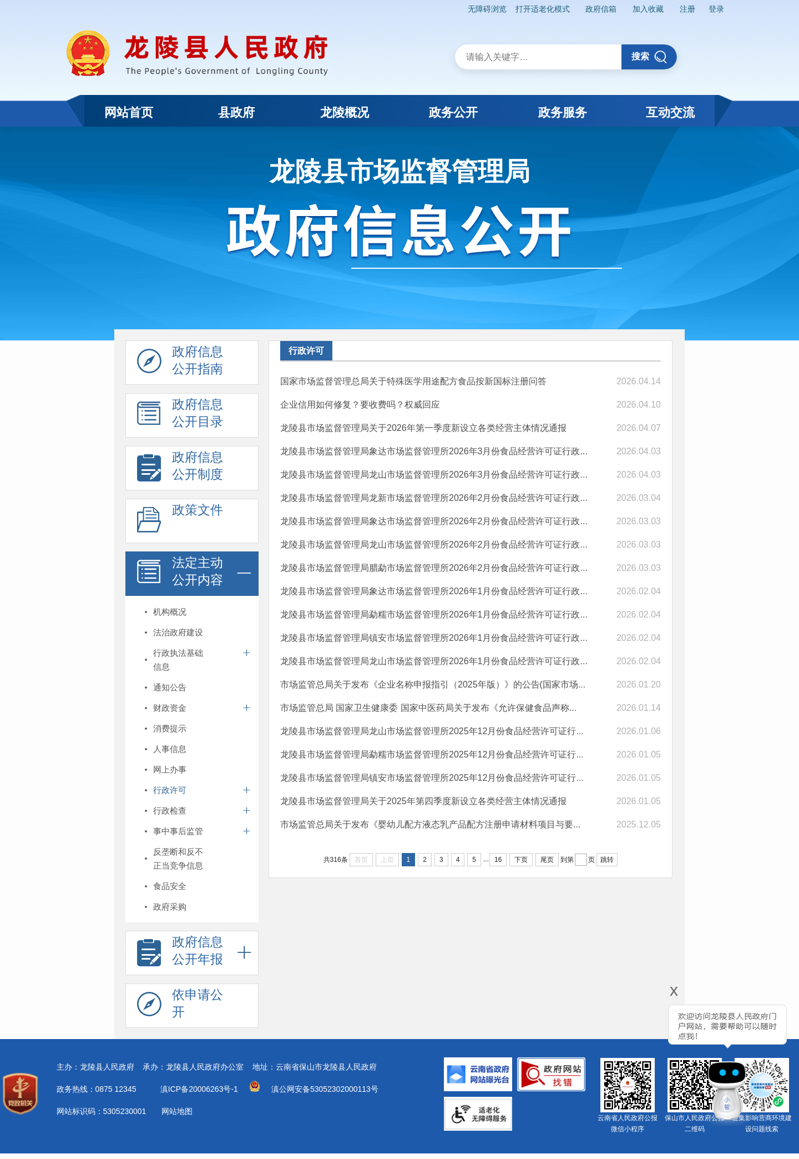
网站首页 (128, 112)
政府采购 (169, 906)
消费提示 (169, 728)
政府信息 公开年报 (180, 953)
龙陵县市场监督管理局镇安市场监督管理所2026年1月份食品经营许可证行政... (434, 638)
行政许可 (169, 790)
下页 (521, 860)
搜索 (649, 57)
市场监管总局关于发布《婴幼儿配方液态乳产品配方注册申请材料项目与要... (430, 824)
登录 (716, 8)
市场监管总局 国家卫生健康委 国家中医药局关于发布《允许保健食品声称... (428, 708)
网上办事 (169, 769)
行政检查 (169, 810)
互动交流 (670, 112)
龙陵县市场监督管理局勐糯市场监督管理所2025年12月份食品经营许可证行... (432, 754)
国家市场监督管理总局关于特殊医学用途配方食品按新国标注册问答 (413, 381)
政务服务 (562, 112)
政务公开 (453, 112)
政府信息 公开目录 (180, 416)
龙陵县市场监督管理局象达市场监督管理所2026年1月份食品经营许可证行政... (434, 591)
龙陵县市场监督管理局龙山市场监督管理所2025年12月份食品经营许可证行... (432, 731)
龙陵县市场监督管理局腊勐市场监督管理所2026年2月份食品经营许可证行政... (434, 568)
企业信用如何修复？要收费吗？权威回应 (360, 404)
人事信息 (169, 749)
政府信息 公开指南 (180, 363)
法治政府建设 (178, 632)
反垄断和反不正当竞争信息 (178, 858)
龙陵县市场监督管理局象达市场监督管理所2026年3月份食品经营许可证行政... (434, 451)
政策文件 (180, 521)
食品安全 (169, 886)
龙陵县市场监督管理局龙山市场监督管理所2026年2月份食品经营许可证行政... (434, 544)
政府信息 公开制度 (180, 469)
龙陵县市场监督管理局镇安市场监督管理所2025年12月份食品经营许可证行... (432, 777)
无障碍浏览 (487, 8)
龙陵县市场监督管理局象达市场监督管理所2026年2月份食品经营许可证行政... (434, 521)
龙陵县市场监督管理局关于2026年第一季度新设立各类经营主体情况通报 (423, 428)
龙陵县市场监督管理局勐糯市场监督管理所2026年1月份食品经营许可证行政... (434, 614)
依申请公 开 (180, 1006)
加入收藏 (648, 8)
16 (498, 860)
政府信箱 (600, 8)
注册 (687, 8)
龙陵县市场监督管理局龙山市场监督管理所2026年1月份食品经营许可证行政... (434, 661)
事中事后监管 (178, 831)
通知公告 (169, 687)
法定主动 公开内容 (180, 574)
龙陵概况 (344, 112)
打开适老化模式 (542, 8)
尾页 (547, 860)
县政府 (236, 112)
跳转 (607, 860)
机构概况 (169, 611)
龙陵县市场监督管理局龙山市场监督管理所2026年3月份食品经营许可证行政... (434, 474)
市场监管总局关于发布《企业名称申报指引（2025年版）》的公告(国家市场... (432, 684)
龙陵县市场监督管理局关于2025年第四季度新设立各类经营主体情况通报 (423, 801)
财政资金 (169, 708)
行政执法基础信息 (178, 659)
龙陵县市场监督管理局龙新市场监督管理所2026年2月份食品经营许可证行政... (434, 498)
